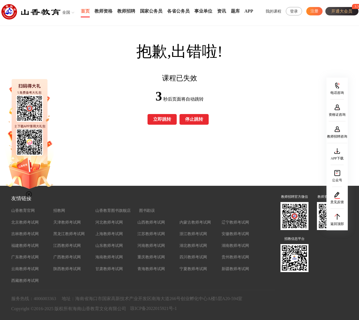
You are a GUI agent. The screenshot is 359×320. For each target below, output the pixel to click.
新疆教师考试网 (235, 269)
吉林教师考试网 (25, 234)
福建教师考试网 (25, 246)
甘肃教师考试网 (109, 269)
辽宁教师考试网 (235, 222)
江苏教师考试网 (151, 234)
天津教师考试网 (67, 222)
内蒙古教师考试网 (195, 222)
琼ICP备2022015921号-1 (153, 308)
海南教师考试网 (109, 257)
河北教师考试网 (109, 222)
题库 (235, 11)
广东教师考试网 (25, 257)
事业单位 (203, 11)
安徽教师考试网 (235, 234)
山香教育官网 (23, 210)
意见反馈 (337, 202)
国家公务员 (151, 11)
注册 (314, 11)
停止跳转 (194, 119)
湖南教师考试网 (235, 246)
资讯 (221, 11)
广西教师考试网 (67, 257)
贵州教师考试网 (235, 257)
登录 (294, 11)
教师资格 (103, 11)
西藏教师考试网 (25, 281)
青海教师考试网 (151, 269)
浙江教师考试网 (193, 234)
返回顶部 (337, 224)
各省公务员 (178, 11)
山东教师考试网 (109, 246)
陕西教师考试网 (67, 269)
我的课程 (273, 11)
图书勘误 (147, 210)
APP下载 (337, 158)
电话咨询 (337, 93)
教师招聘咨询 (337, 136)
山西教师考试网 (151, 222)
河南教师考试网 (151, 246)
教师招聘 (126, 11)
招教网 (59, 210)
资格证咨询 (337, 115)
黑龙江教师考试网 (69, 234)
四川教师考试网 (193, 257)
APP (249, 11)
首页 (85, 11)
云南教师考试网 (25, 269)
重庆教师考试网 (151, 257)
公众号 (337, 180)
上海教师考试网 (109, 234)
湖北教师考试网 (193, 246)
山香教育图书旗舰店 (113, 210)
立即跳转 (162, 119)
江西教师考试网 (67, 246)
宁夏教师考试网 (193, 269)
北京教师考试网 (25, 222)
